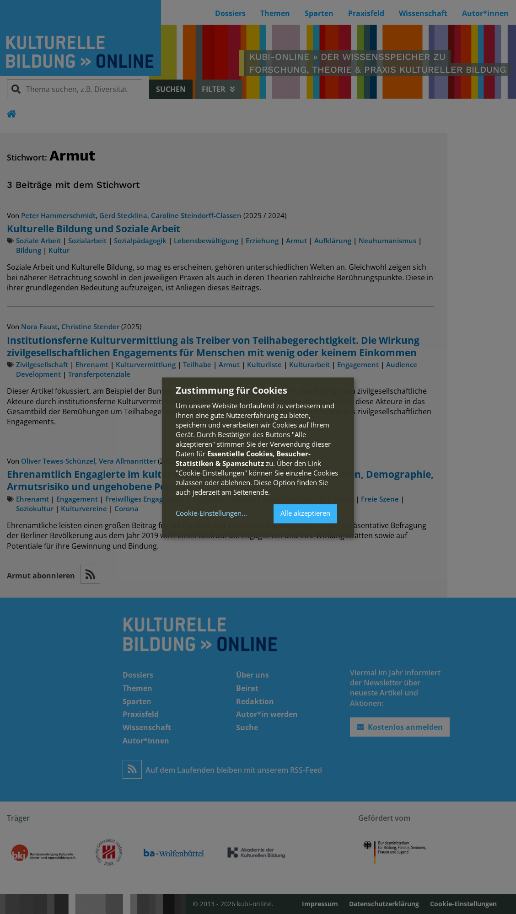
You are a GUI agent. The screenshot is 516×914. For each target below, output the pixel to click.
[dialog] (258, 457)
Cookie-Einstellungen (209, 514)
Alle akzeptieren (305, 513)
